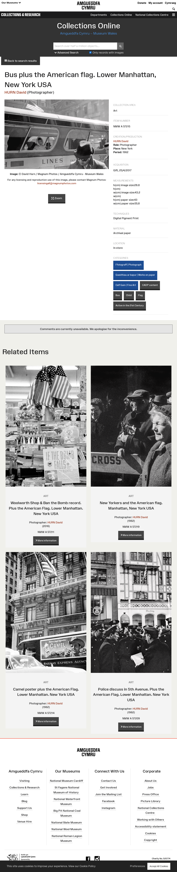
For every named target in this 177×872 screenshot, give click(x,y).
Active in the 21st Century (130, 305)
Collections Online (121, 14)
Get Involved (108, 787)
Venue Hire (24, 821)
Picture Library (150, 801)
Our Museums (11, 2)
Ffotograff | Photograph (128, 264)
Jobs (150, 787)
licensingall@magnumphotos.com (56, 183)
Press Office (150, 794)
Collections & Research (20, 14)
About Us (150, 780)
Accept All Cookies (159, 866)
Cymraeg (170, 2)
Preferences (137, 866)
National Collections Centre (151, 14)
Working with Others (150, 819)
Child (129, 295)
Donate (141, 2)
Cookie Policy (87, 866)
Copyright (150, 840)
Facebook (108, 801)
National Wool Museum (66, 829)
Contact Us (108, 780)
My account (155, 2)
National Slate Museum (66, 822)
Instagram (108, 808)
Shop (24, 814)
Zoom (56, 198)
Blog (24, 801)
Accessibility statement (150, 826)
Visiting (24, 780)
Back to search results (20, 60)
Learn (24, 794)
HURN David (15, 92)
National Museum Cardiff (66, 780)
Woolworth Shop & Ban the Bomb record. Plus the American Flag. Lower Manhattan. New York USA (46, 508)
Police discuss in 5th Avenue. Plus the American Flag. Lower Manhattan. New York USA (131, 694)
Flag (140, 295)
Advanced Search (66, 52)
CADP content (150, 285)
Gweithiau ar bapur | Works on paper (135, 274)
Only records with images (108, 52)
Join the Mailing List (108, 794)
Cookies (150, 833)
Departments (98, 14)
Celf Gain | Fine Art (126, 285)
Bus (118, 295)
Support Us (24, 808)
